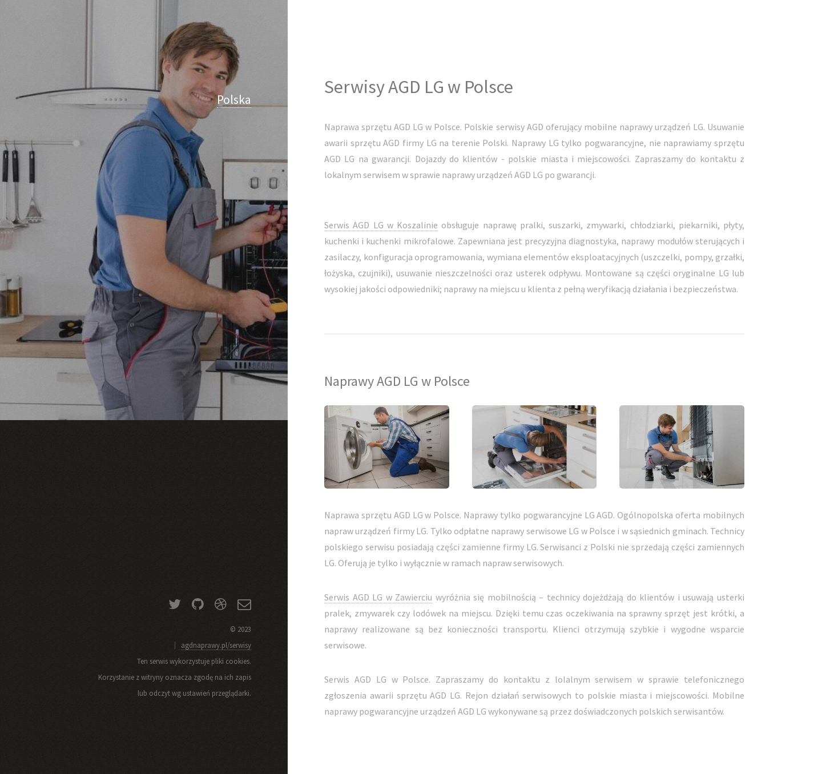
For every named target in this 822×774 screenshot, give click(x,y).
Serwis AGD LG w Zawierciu (378, 597)
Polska (234, 99)
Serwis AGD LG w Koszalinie (381, 225)
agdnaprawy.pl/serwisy (216, 645)
